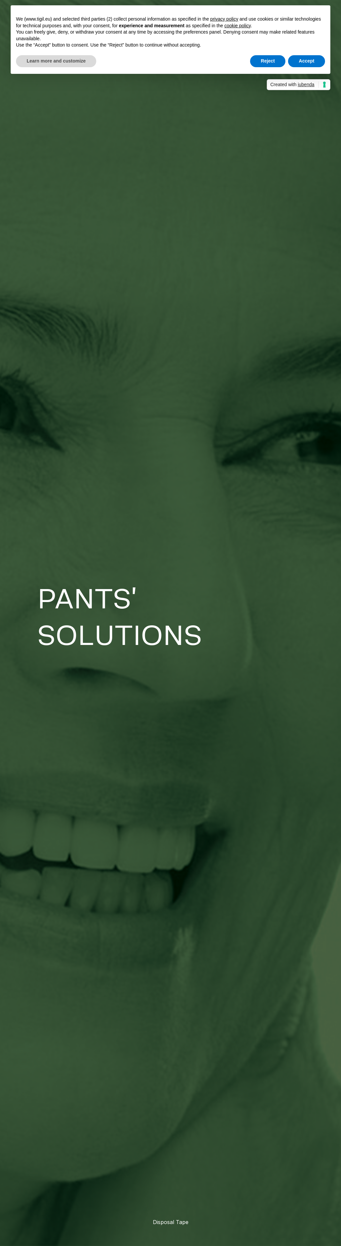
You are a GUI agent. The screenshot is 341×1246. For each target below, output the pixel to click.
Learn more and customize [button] (56, 61)
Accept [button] (306, 61)
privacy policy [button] (224, 19)
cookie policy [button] (237, 25)
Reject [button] (268, 61)
